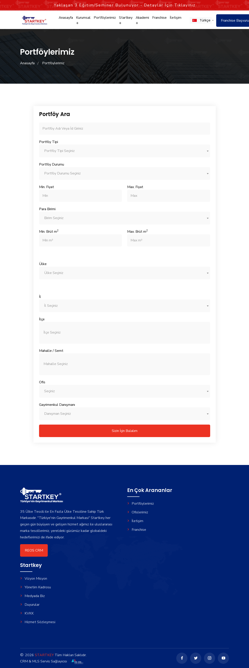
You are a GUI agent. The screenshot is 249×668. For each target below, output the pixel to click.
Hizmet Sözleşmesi (37, 622)
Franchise (158, 19)
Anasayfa (66, 19)
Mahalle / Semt (51, 350)
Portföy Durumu (51, 164)
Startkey (124, 22)
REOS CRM (34, 550)
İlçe (42, 319)
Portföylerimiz (104, 19)
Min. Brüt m (48, 231)
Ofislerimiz (137, 512)
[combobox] (124, 151)
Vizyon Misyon (33, 578)
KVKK (27, 613)
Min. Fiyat (46, 187)
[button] (198, 22)
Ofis (42, 382)
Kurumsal (83, 22)
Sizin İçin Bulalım (124, 430)
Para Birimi (47, 209)
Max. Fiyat (135, 187)
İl (40, 296)
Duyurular (29, 604)
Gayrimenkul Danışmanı (57, 404)
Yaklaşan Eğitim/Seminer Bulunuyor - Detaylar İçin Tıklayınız (124, 5)
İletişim (173, 19)
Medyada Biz (32, 595)
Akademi (141, 22)
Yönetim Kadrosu (35, 587)
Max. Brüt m (137, 231)
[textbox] (124, 151)
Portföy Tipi (48, 141)
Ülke (43, 263)
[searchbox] (109, 332)
